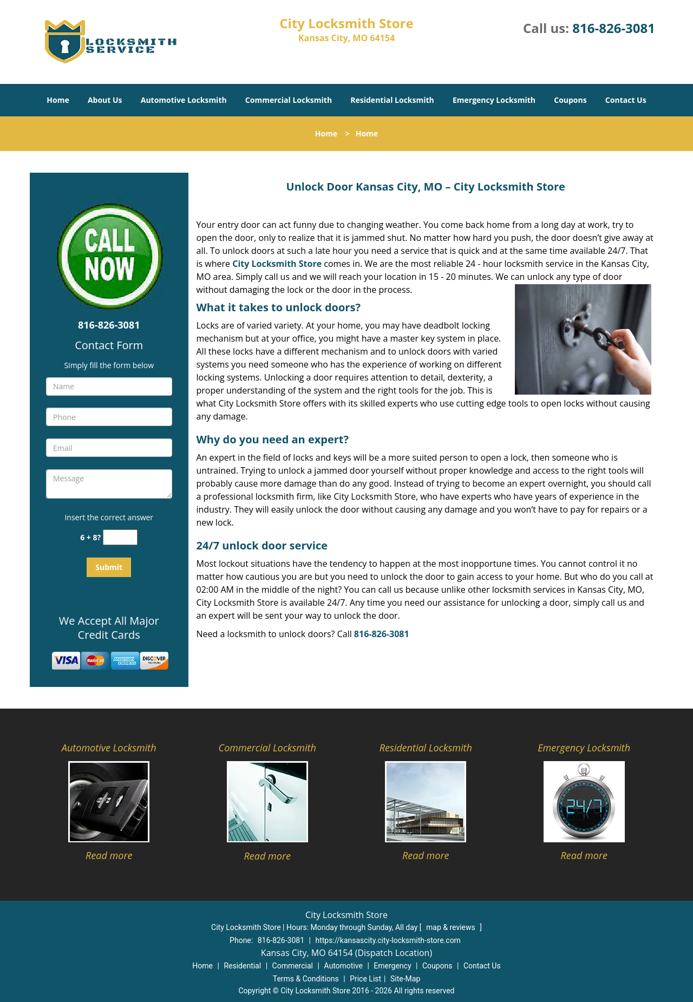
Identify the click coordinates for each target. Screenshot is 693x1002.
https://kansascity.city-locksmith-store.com (387, 940)
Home (58, 100)
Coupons (570, 100)
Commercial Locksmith (288, 100)
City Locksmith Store (277, 264)
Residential (242, 965)
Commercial (292, 965)
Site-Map (405, 978)
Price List (365, 978)
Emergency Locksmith (494, 100)
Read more (109, 855)
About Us (105, 100)
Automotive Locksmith (184, 100)
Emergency (392, 965)
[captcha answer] (120, 537)
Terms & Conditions (306, 978)
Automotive (343, 965)
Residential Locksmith (392, 100)
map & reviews (451, 927)
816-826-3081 (613, 28)
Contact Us (625, 100)
